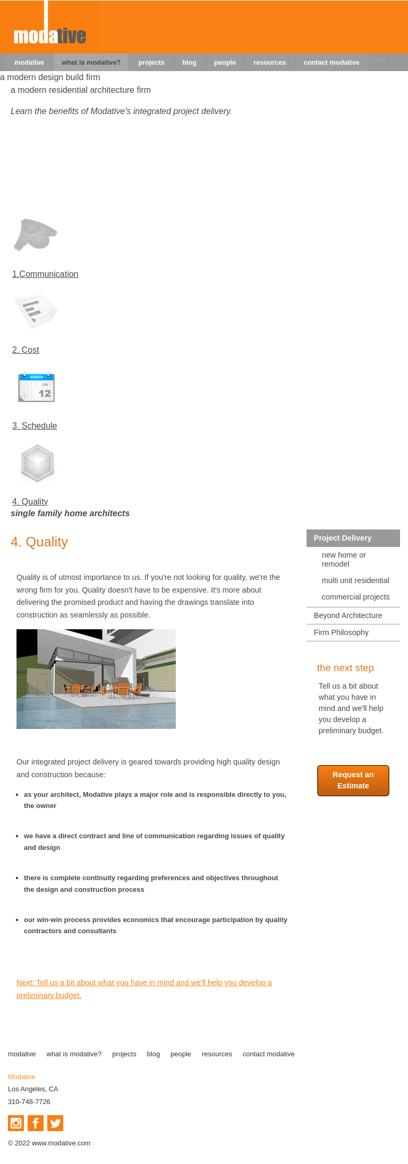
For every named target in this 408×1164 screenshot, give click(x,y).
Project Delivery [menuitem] (343, 538)
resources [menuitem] (269, 62)
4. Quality (30, 501)
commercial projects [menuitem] (356, 597)
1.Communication (45, 274)
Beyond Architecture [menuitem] (348, 615)
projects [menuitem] (151, 62)
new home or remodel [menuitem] (344, 559)
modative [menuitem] (29, 62)
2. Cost (25, 349)
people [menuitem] (225, 62)
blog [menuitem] (189, 62)
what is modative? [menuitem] (91, 62)
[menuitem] (377, 60)
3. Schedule (34, 425)
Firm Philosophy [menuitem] (341, 632)
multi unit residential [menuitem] (355, 580)
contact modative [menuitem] (331, 62)
